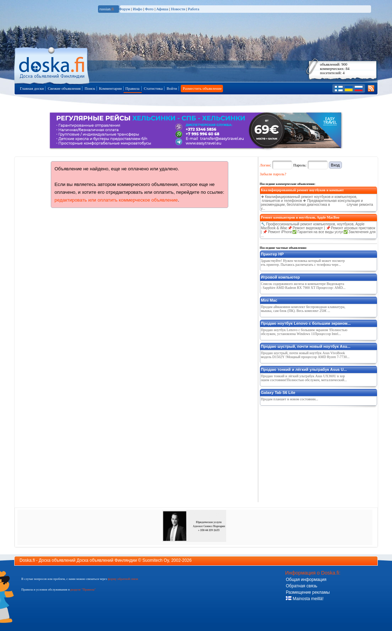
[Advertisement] (313, 452)
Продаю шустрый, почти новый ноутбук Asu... (305, 346)
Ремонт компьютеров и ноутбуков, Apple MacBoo (300, 217)
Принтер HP (272, 254)
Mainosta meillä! (304, 598)
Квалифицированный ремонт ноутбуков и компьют (302, 190)
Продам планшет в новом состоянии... (289, 399)
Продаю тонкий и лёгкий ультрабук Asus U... (304, 369)
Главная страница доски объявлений (52, 64)
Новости (178, 9)
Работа (193, 9)
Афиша (162, 9)
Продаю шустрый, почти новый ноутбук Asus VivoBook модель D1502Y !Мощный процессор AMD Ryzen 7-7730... (305, 355)
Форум (124, 9)
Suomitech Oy (155, 560)
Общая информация (306, 579)
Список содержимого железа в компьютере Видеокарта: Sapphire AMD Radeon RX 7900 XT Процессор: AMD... (303, 286)
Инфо (137, 9)
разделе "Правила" (83, 589)
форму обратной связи (123, 579)
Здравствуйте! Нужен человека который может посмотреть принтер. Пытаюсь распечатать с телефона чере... (303, 263)
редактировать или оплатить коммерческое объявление (116, 200)
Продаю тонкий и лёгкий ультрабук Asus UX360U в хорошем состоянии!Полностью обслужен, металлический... (304, 378)
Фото (149, 9)
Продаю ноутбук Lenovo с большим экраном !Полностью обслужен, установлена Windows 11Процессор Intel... (304, 332)
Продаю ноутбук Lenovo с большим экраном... (306, 323)
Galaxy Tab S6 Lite (278, 392)
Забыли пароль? (273, 174)
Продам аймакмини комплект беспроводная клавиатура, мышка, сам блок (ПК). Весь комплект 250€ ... (303, 309)
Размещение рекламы (308, 592)
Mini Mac (269, 300)
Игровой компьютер (280, 277)
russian (106, 9)
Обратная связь (301, 585)
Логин (265, 165)
